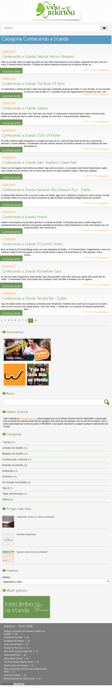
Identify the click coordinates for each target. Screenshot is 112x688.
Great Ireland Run (15, 655)
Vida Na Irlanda (56, 10)
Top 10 (6, 488)
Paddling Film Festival (17, 641)
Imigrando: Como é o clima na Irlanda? (35, 517)
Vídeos (6, 499)
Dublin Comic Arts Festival (18, 665)
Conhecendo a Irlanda (14, 459)
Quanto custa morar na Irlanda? (32, 552)
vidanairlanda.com (28, 418)
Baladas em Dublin (12, 453)
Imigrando (8, 471)
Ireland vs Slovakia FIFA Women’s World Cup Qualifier (24, 632)
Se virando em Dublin (14, 482)
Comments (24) (103, 312)
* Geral (6, 442)
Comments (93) (103, 121)
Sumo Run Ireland (15, 675)
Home (8, 28)
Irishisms (7, 476)
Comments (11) (103, 203)
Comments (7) (104, 257)
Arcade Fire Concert (16, 637)
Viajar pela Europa (12, 493)
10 (36, 320)
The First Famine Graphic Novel (21, 662)
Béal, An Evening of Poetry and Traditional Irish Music (25, 670)
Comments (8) (104, 94)
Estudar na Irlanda (12, 465)
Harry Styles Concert (16, 658)
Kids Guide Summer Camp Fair (21, 651)
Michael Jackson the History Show (22, 678)
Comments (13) (103, 70)
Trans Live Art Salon (16, 644)
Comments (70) (103, 149)
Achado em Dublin (12, 448)
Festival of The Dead (16, 648)
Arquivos (6, 577)
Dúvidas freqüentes (26, 534)
